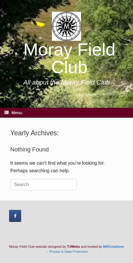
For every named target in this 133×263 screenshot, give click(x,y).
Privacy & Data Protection (68, 251)
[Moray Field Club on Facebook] (15, 216)
